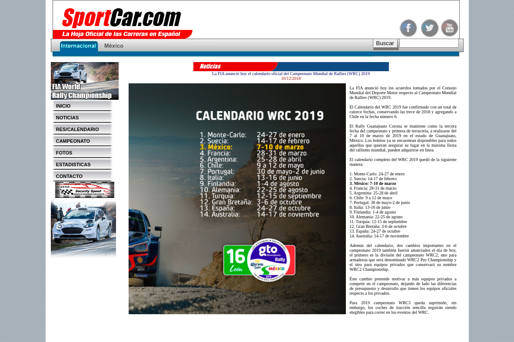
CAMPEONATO (70, 141)
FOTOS (62, 152)
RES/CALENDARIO (75, 129)
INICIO (61, 106)
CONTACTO (67, 176)
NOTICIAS (65, 117)
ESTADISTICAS (71, 164)
